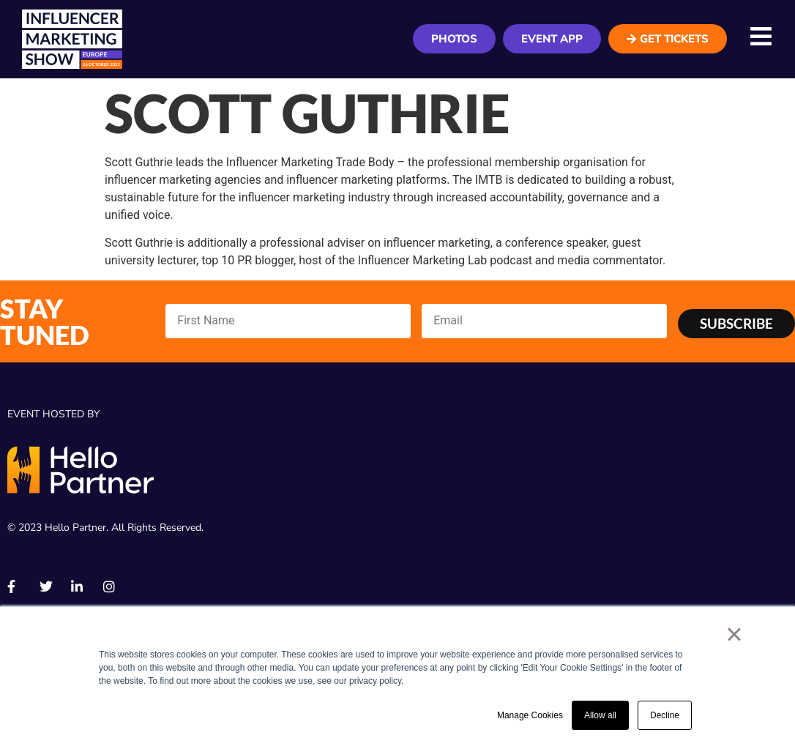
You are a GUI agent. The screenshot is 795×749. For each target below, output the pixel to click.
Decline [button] (664, 715)
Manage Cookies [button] (530, 715)
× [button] (733, 634)
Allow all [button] (600, 715)
